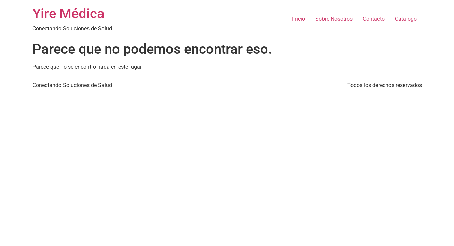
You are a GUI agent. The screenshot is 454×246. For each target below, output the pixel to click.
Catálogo (406, 19)
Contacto (374, 19)
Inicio (298, 19)
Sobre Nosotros (334, 19)
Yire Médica (68, 13)
